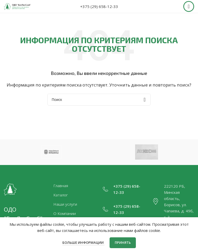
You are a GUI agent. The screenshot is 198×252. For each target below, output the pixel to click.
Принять (123, 242)
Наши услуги (65, 204)
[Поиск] (99, 100)
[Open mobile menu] (189, 6)
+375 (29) (122, 186)
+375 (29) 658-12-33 (99, 6)
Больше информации (83, 242)
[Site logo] (17, 5)
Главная (60, 185)
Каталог (60, 194)
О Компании (64, 213)
